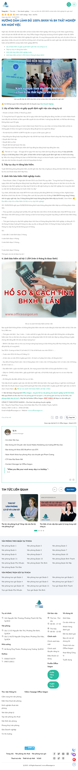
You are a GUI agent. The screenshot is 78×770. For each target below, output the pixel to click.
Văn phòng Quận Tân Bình (37, 563)
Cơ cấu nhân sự (69, 622)
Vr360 (39, 759)
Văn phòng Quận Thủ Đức (12, 567)
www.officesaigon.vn (35, 410)
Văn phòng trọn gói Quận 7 (62, 581)
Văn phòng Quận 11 (9, 559)
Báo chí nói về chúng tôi (68, 639)
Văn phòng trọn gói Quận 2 (37, 577)
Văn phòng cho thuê (22, 754)
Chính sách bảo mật (54, 643)
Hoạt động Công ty (69, 654)
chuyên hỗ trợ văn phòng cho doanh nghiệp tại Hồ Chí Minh (53, 393)
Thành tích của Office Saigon (68, 647)
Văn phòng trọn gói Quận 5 (37, 581)
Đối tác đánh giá (69, 634)
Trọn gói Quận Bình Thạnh (62, 586)
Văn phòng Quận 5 (34, 550)
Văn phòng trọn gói (39, 754)
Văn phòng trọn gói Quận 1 (12, 577)
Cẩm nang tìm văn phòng (11, 697)
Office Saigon (27, 393)
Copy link (72, 417)
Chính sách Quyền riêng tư (53, 650)
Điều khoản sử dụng (53, 657)
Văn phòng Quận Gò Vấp (62, 563)
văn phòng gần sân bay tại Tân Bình (56, 395)
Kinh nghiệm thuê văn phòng (10, 707)
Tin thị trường (7, 734)
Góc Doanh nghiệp (9, 730)
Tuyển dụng (67, 660)
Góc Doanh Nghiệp (47, 104)
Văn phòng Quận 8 (9, 554)
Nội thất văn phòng (9, 721)
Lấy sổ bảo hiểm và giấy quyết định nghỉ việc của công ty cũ (26, 46)
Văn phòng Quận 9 (34, 554)
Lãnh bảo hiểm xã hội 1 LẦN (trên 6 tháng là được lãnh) (25, 55)
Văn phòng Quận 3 (59, 546)
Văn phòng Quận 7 (59, 550)
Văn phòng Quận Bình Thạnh (63, 559)
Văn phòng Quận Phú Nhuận (13, 563)
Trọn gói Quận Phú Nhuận (12, 590)
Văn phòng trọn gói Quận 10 (13, 586)
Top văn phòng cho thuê (11, 717)
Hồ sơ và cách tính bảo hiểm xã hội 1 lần (33, 388)
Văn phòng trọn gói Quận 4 (12, 581)
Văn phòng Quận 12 (35, 559)
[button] (61, 489)
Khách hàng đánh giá (67, 628)
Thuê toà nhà (16, 759)
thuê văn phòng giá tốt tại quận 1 (31, 395)
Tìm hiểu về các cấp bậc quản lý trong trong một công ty (58, 525)
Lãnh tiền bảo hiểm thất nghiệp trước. (19, 52)
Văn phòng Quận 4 (9, 550)
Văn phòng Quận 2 (34, 546)
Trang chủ (9, 754)
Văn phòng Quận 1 (9, 546)
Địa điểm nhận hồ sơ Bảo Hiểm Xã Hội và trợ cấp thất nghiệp (22, 201)
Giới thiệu (66, 618)
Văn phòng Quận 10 (60, 554)
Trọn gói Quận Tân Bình (36, 590)
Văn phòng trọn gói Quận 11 (38, 586)
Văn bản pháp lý (8, 713)
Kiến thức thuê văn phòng (11, 701)
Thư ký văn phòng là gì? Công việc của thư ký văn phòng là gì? (19, 525)
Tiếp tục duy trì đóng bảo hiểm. (16, 49)
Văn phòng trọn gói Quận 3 (62, 577)
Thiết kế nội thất (29, 759)
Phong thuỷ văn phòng (10, 726)
